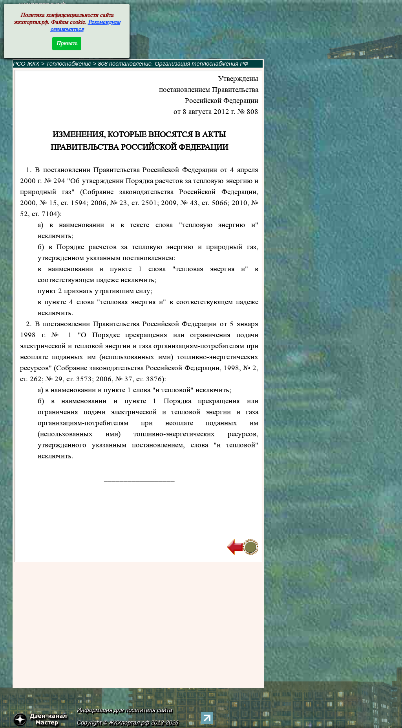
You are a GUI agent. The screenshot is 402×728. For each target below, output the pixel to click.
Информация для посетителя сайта (125, 710)
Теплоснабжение (69, 64)
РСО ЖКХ (26, 64)
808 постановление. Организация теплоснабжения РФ (173, 64)
